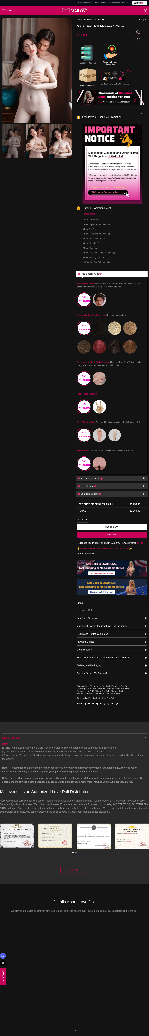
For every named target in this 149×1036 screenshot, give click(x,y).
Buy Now (112, 466)
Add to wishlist (86, 485)
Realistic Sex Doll (106, 629)
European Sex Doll (119, 617)
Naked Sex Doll (90, 629)
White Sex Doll (113, 624)
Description (11, 668)
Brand (112, 534)
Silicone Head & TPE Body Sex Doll (93, 622)
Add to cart (112, 458)
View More (74, 801)
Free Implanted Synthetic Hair (101, 315)
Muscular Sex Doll (120, 620)
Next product (145, 20)
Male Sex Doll (104, 620)
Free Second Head (109, 285)
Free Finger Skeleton (87, 394)
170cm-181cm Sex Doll (94, 20)
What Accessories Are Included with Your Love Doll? (112, 589)
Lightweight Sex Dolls (86, 620)
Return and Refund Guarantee (112, 565)
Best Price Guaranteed (112, 549)
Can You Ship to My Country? (112, 604)
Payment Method (112, 573)
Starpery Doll (117, 622)
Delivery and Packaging (112, 597)
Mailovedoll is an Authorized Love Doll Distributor (112, 557)
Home (79, 20)
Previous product (139, 20)
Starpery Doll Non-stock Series (91, 624)
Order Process (112, 581)
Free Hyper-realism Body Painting (110, 364)
